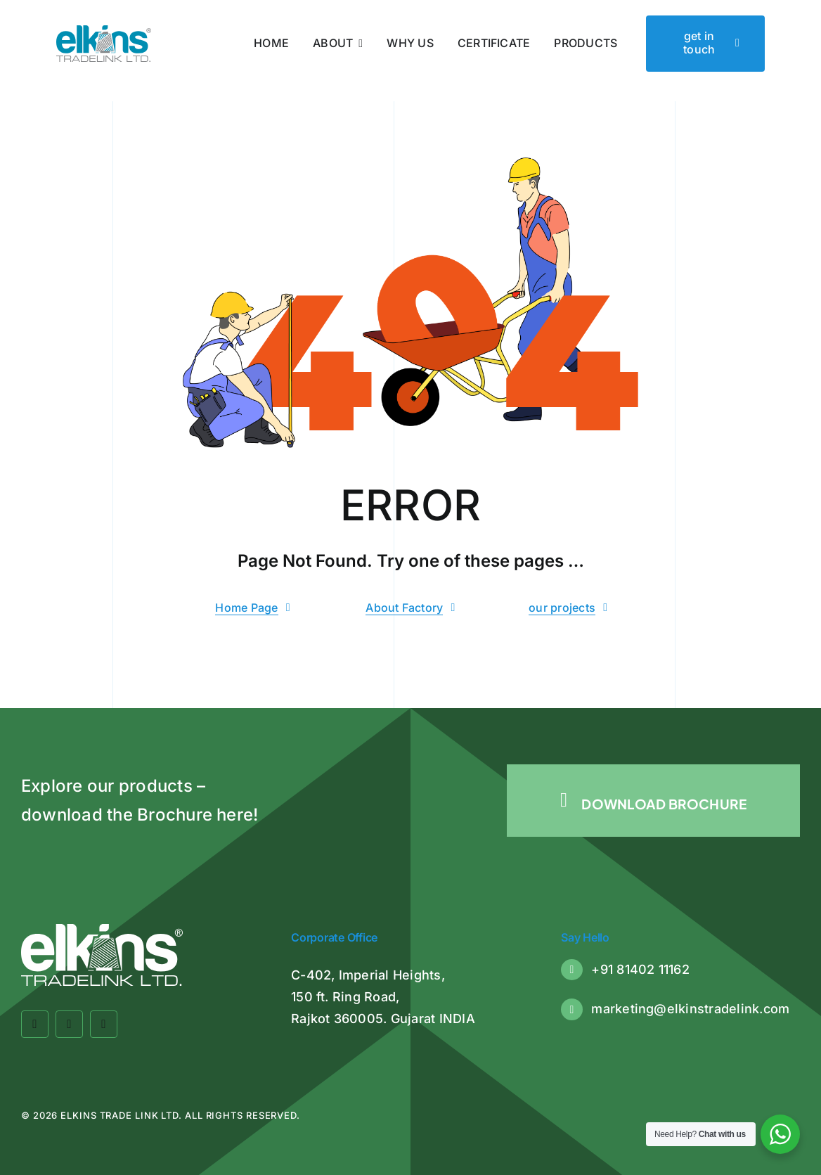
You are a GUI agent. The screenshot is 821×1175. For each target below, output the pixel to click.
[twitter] (69, 1024)
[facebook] (35, 1024)
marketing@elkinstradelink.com (690, 1008)
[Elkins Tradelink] (104, 31)
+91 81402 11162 (640, 969)
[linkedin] (103, 1024)
